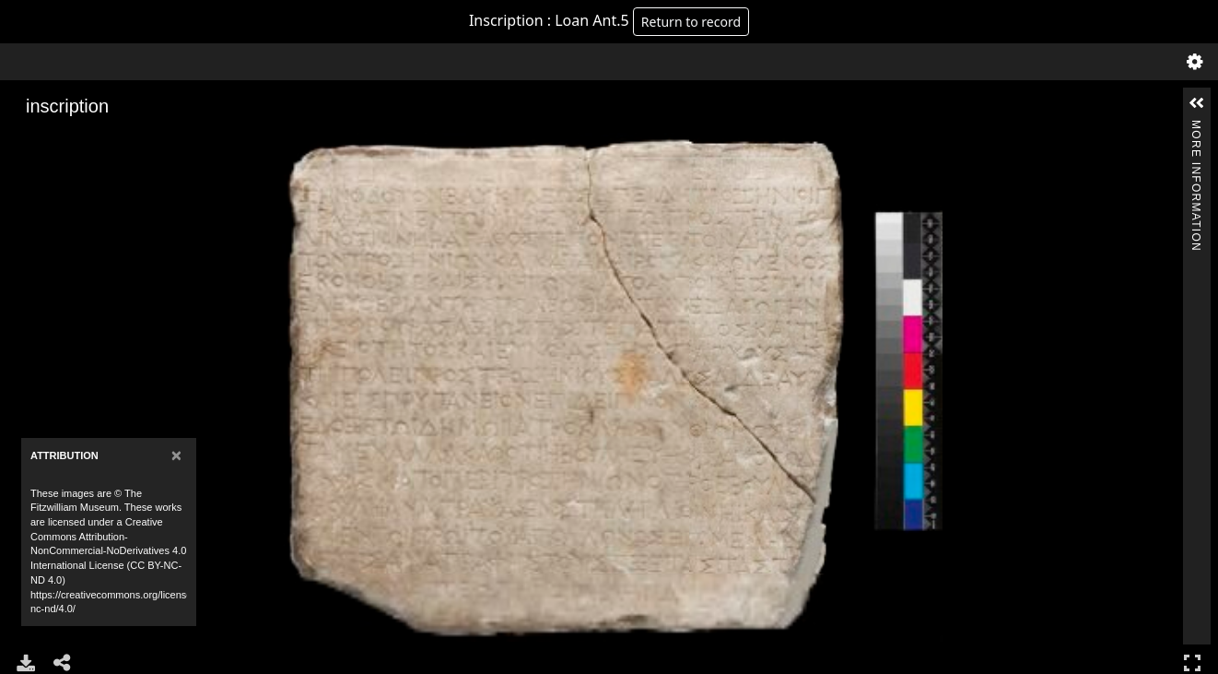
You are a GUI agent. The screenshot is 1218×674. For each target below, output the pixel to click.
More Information (1195, 128)
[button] (1197, 103)
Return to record (691, 21)
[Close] (176, 455)
